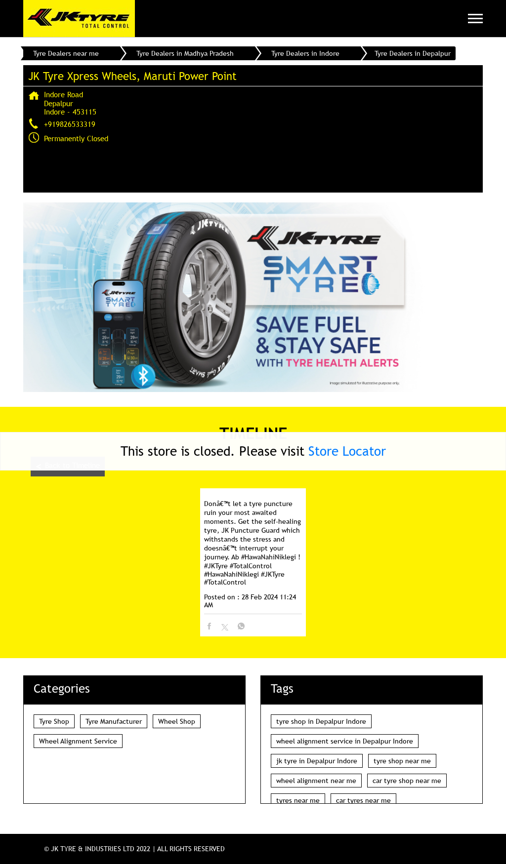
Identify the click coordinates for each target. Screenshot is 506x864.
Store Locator (347, 451)
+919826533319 (69, 124)
